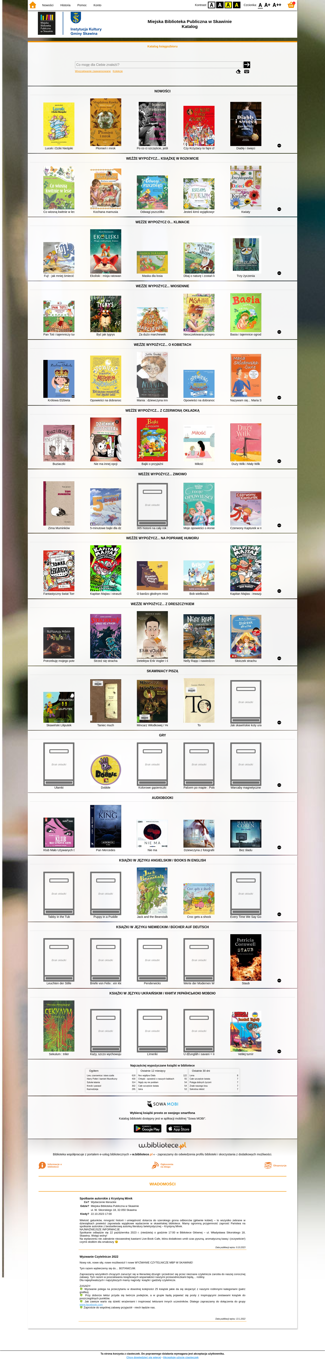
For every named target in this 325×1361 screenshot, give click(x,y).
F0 (260, 4)
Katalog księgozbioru (162, 46)
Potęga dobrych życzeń (200, 1082)
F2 (277, 4)
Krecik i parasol (94, 1086)
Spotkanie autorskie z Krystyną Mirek (106, 1198)
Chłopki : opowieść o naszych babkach (156, 1079)
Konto (97, 5)
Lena (192, 1075)
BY (236, 4)
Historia (65, 5)
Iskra (140, 1089)
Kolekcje (118, 71)
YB (228, 4)
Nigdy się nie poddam (148, 1082)
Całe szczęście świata (148, 1086)
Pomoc (82, 5)
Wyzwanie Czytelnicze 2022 (99, 1256)
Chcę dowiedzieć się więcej (143, 1357)
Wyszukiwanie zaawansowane (93, 71)
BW (220, 4)
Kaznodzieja (92, 1089)
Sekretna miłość (197, 1089)
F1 (267, 4)
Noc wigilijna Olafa (146, 1075)
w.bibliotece (142, 1154)
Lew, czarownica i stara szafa (100, 1075)
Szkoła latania (93, 1082)
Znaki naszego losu (199, 1086)
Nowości (47, 5)
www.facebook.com (91, 1304)
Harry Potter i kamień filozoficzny (102, 1079)
